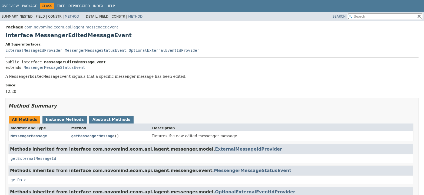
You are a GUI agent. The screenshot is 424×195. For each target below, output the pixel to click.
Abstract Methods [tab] (111, 119)
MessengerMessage (29, 136)
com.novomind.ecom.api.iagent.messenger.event (71, 27)
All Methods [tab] (24, 119)
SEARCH (339, 16)
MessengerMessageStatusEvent (96, 50)
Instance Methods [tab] (65, 119)
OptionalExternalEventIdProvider (164, 50)
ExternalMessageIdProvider (33, 50)
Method (72, 16)
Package (29, 6)
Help (111, 6)
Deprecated (79, 6)
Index (98, 6)
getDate (19, 180)
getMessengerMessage (92, 136)
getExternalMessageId (33, 158)
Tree (61, 6)
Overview (10, 6)
